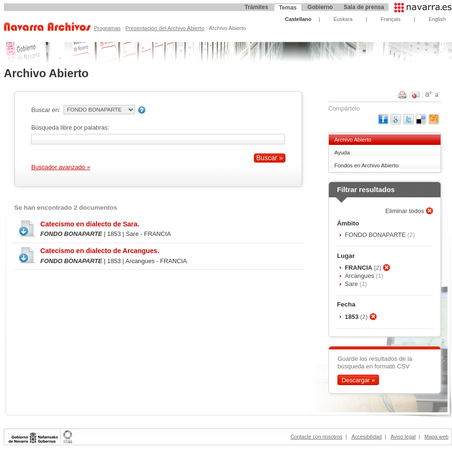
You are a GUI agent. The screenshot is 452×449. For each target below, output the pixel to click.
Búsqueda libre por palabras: (70, 127)
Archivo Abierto (352, 140)
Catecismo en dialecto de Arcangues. (99, 251)
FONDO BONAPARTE (376, 234)
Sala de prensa (364, 7)
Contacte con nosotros (317, 436)
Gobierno (320, 7)
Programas (107, 28)
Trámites (256, 7)
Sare (352, 283)
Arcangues (360, 275)
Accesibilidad (366, 436)
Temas (287, 7)
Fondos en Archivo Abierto (366, 165)
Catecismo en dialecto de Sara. (89, 224)
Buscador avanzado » (60, 167)
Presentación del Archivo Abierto (164, 28)
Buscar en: (45, 109)
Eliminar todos (405, 210)
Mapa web (436, 436)
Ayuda (341, 152)
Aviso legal (402, 436)
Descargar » (358, 379)
